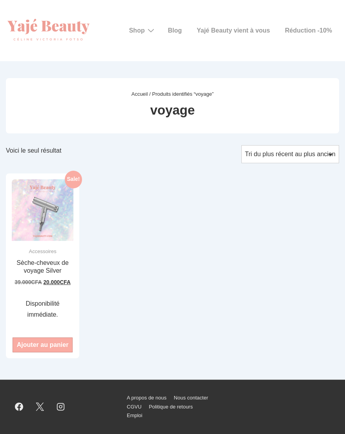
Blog (175, 30)
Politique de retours (171, 407)
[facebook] (19, 407)
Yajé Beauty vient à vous (233, 30)
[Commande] (290, 154)
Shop (142, 30)
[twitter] (40, 407)
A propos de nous (146, 398)
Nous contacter (191, 398)
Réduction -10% (308, 30)
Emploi (134, 415)
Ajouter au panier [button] (43, 344)
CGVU (134, 407)
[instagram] (60, 407)
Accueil (139, 94)
